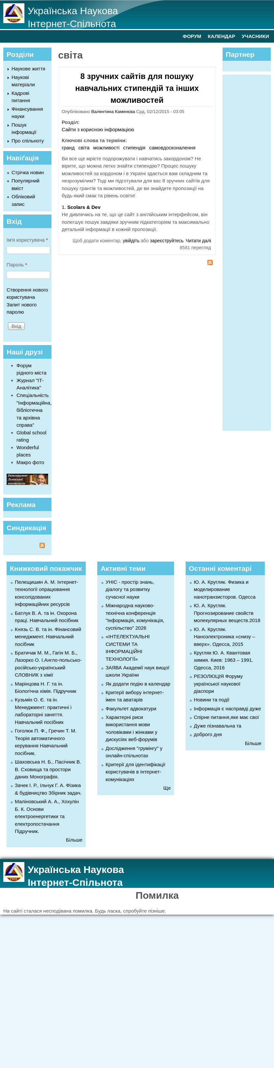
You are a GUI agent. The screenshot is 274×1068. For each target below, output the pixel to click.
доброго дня (208, 734)
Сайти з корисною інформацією (98, 129)
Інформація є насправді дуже (227, 708)
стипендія (134, 147)
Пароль (17, 264)
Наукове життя (28, 68)
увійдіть (131, 240)
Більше (74, 840)
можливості (106, 147)
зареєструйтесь (167, 240)
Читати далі (198, 240)
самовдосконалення (172, 147)
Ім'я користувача (27, 240)
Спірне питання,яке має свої (226, 717)
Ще (166, 788)
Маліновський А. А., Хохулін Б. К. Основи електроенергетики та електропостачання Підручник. (47, 816)
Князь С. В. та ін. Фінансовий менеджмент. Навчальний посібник (48, 636)
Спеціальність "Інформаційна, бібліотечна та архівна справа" (34, 410)
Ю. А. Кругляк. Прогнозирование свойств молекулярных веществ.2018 (227, 613)
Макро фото (30, 462)
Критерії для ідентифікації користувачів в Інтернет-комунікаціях (135, 772)
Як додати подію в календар (138, 684)
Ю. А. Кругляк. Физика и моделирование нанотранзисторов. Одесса (225, 589)
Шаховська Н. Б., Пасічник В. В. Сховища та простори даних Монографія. (48, 769)
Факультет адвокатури (131, 708)
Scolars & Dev (84, 207)
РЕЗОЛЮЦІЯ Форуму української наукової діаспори (218, 683)
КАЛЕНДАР (221, 36)
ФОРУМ (192, 36)
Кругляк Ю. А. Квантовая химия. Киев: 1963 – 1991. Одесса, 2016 (223, 660)
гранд (68, 147)
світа (84, 147)
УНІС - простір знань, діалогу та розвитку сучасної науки (130, 589)
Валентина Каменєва (113, 111)
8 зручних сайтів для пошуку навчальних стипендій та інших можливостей (137, 88)
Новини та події (211, 699)
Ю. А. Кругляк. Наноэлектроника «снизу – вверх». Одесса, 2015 (224, 636)
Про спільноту (28, 140)
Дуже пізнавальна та (217, 726)
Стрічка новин (28, 172)
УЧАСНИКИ (255, 36)
